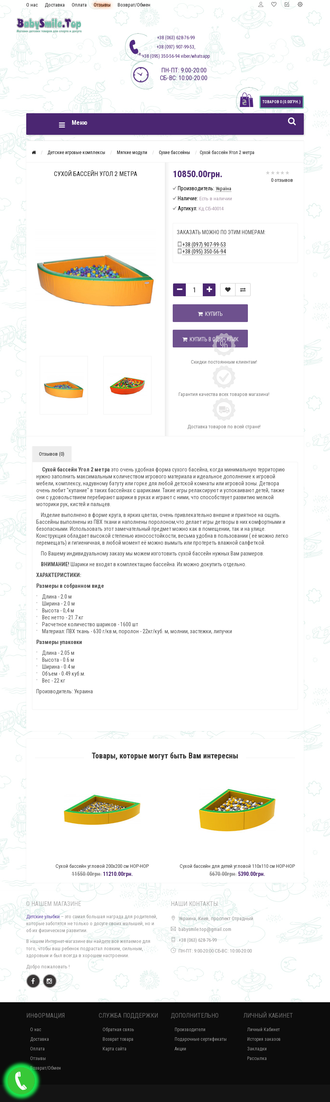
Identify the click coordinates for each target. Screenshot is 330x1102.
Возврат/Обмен (134, 5)
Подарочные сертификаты (201, 1039)
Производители (190, 1029)
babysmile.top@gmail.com (204, 929)
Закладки (257, 1049)
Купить (210, 314)
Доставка (55, 5)
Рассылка (257, 1058)
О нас (32, 5)
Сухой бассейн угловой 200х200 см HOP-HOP (121, 866)
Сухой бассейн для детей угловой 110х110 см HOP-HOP (256, 866)
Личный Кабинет (263, 1029)
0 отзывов (282, 180)
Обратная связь (118, 1029)
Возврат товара (118, 1039)
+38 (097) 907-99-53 (204, 245)
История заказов (264, 1039)
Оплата (79, 5)
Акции (180, 1049)
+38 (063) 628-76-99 (197, 940)
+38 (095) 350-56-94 (204, 251)
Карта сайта (114, 1049)
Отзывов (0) (51, 454)
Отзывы (102, 5)
